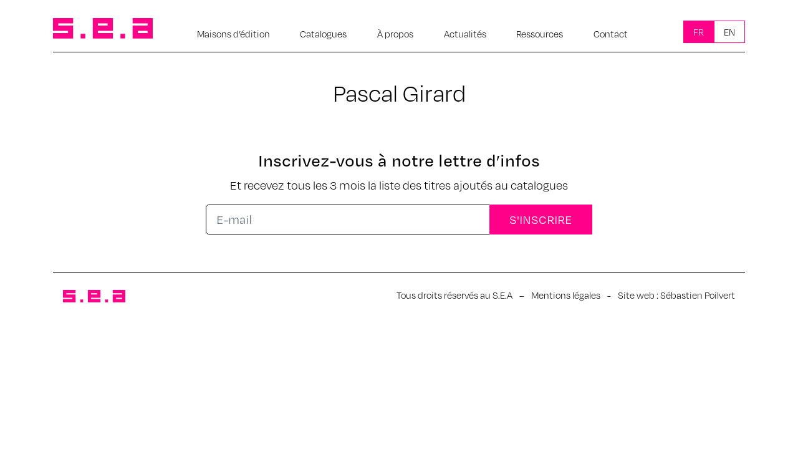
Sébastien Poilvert (697, 295)
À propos (395, 33)
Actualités (465, 33)
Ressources (539, 33)
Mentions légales (565, 295)
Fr (698, 32)
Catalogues (323, 33)
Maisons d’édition (233, 33)
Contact (611, 33)
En (729, 32)
